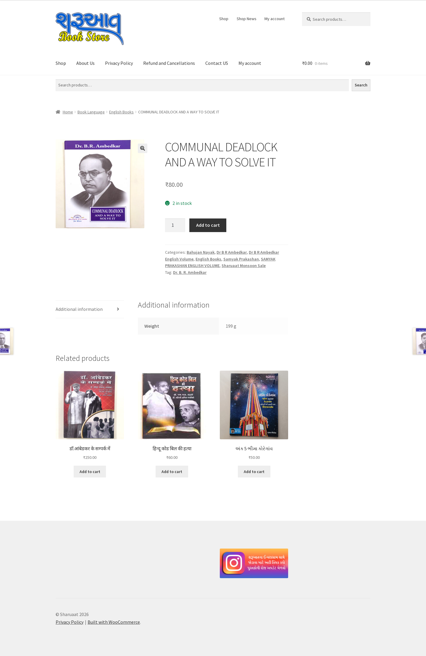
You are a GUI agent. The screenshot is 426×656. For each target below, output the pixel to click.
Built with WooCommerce (114, 622)
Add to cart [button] (90, 471)
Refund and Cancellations (169, 63)
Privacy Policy (119, 63)
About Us (85, 63)
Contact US (216, 63)
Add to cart (208, 225)
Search (361, 85)
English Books (121, 112)
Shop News (246, 18)
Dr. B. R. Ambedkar (189, 272)
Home (68, 112)
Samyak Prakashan (241, 259)
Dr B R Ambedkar (232, 252)
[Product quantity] (175, 225)
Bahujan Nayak (200, 252)
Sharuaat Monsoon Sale (244, 265)
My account (274, 18)
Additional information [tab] (79, 309)
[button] (142, 148)
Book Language (91, 112)
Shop (223, 18)
